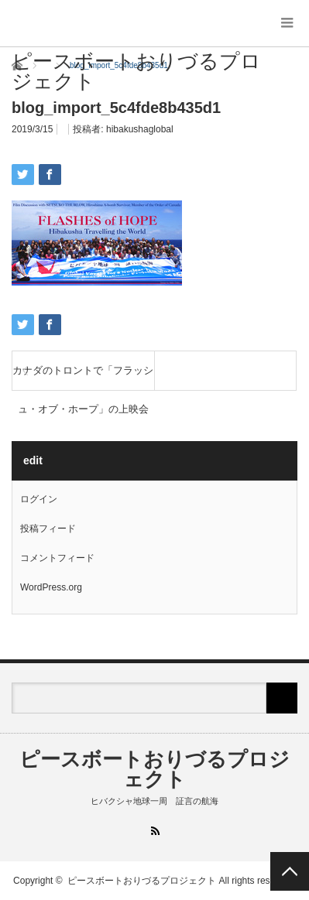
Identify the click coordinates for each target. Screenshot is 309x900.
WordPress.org (51, 587)
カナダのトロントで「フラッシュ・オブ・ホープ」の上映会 (82, 377)
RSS (154, 830)
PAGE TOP (289, 871)
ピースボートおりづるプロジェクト (136, 71)
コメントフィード (57, 558)
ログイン (38, 499)
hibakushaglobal (139, 129)
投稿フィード (48, 528)
